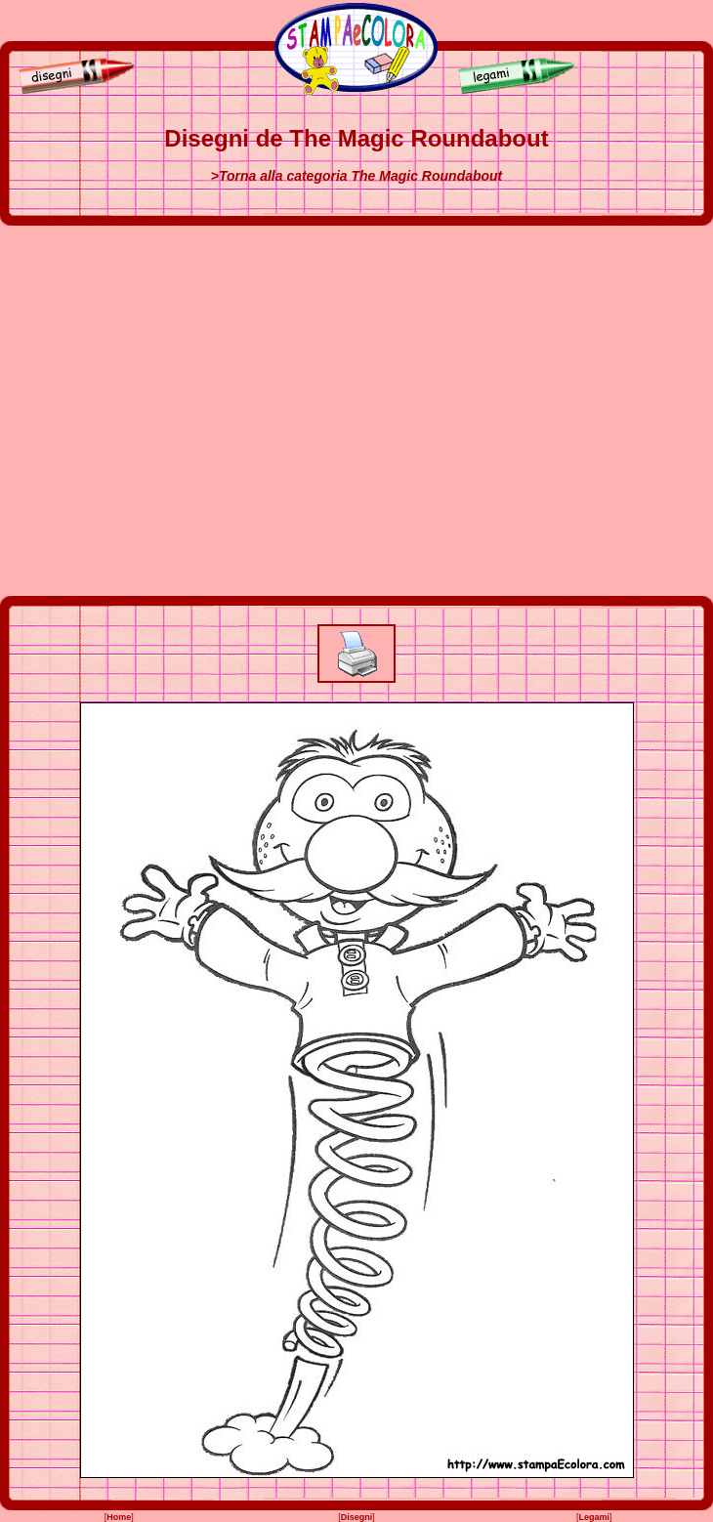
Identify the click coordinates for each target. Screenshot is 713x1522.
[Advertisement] (183, 411)
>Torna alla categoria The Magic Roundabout (357, 176)
